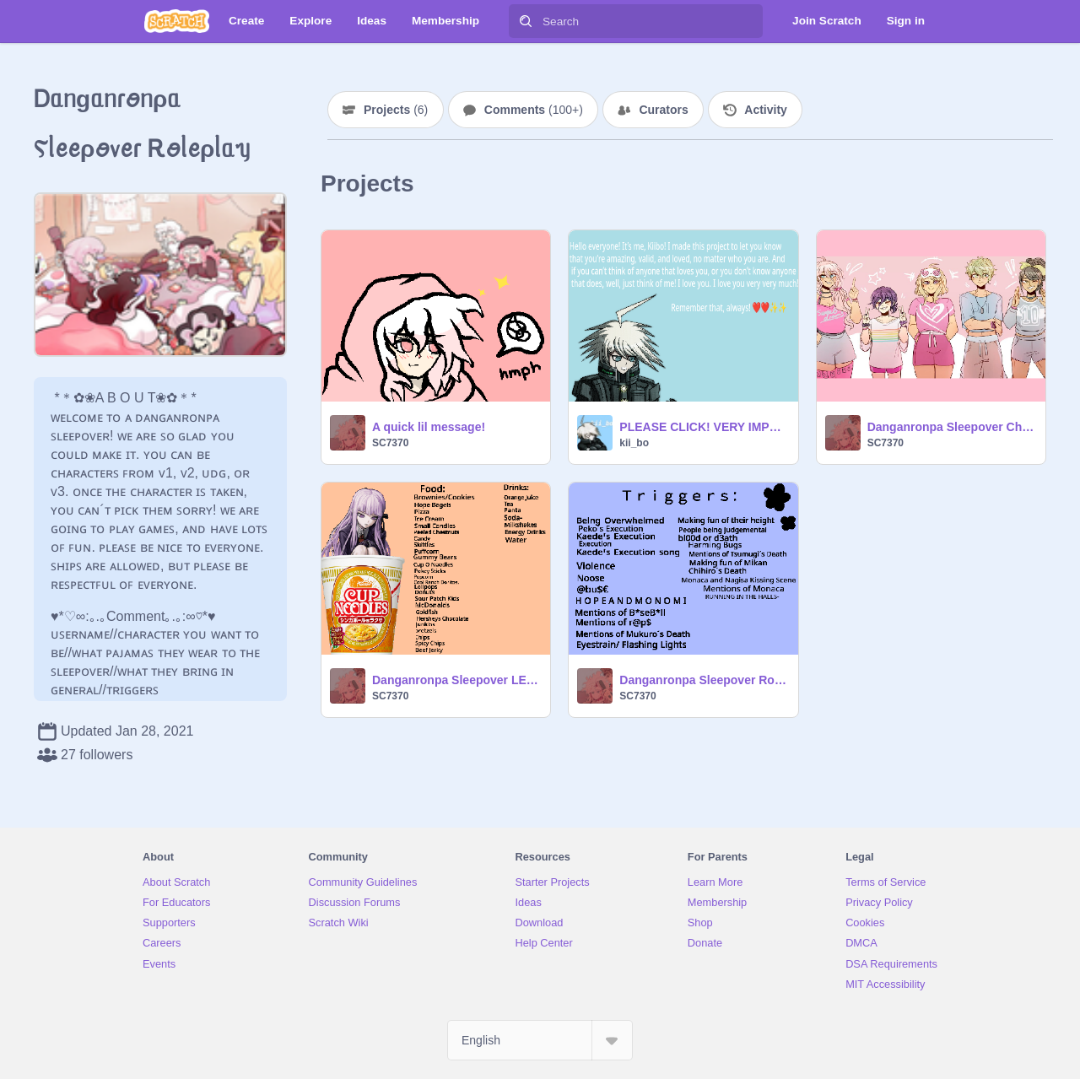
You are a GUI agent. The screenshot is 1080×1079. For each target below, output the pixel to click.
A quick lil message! (428, 427)
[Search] (526, 21)
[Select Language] (540, 1040)
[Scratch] (177, 21)
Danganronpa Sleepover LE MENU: (456, 680)
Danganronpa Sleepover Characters (951, 427)
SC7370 (390, 443)
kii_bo (634, 443)
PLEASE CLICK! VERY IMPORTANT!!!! (703, 427)
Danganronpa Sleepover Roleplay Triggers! (703, 680)
